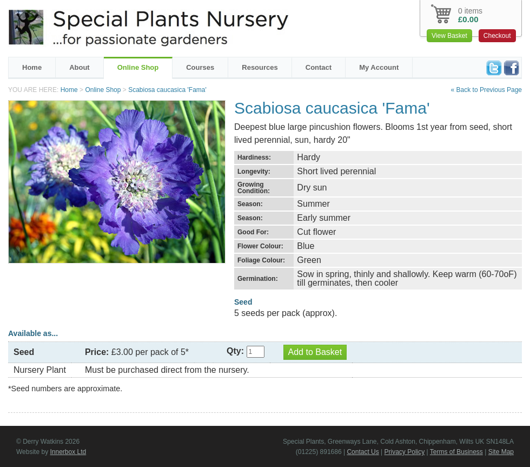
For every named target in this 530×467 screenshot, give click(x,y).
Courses (200, 67)
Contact (319, 67)
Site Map (501, 452)
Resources (259, 67)
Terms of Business (456, 452)
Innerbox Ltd (68, 452)
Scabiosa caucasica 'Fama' (167, 90)
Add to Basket (315, 352)
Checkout (497, 36)
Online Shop (138, 67)
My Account (379, 67)
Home (32, 67)
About (79, 67)
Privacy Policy (405, 452)
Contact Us (363, 452)
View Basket (449, 36)
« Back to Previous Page (486, 90)
